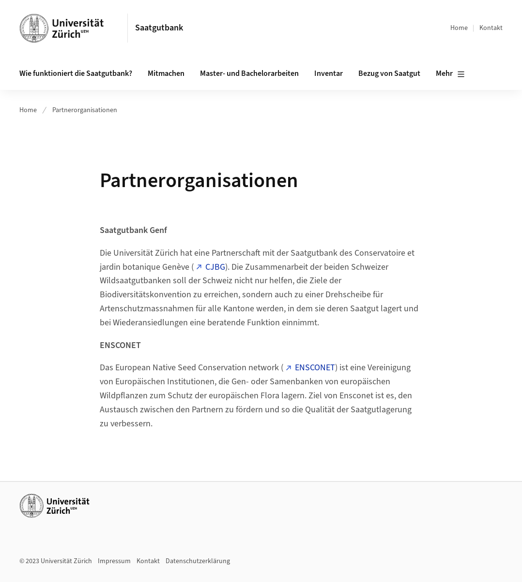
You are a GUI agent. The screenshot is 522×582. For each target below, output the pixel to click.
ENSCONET (315, 368)
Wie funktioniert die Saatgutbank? (75, 73)
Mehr (450, 74)
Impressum (114, 561)
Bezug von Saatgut (389, 73)
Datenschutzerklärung (198, 561)
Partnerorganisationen (84, 110)
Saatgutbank (159, 28)
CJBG (215, 267)
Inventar (328, 73)
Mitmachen (166, 73)
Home (459, 28)
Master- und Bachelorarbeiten (249, 73)
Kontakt (491, 28)
